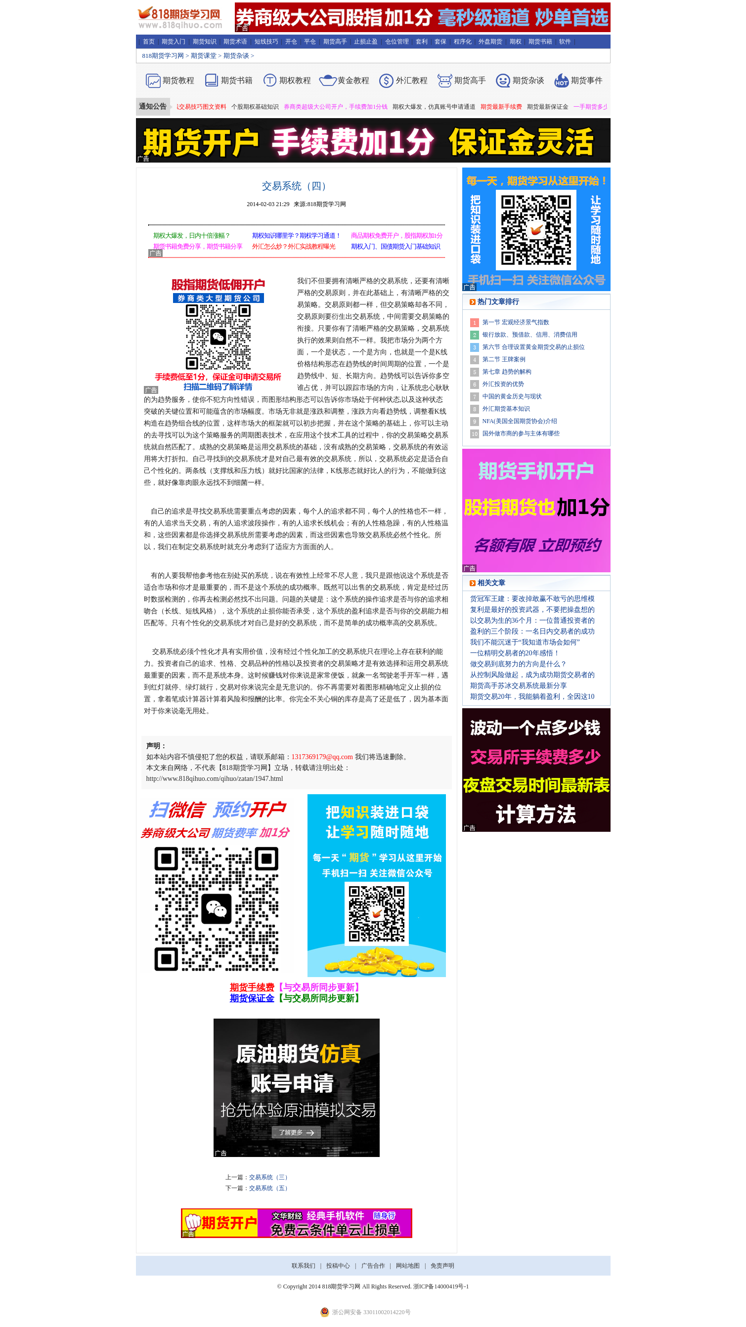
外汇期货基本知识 (506, 408)
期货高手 (335, 41)
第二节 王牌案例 (504, 359)
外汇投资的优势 (503, 384)
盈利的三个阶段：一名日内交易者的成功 (532, 631)
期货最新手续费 (505, 106)
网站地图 (408, 1265)
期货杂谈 (236, 55)
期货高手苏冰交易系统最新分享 (518, 685)
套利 (422, 41)
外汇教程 (412, 80)
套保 (440, 41)
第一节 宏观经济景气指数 (516, 322)
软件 (565, 41)
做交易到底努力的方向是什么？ (518, 664)
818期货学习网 (163, 55)
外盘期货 (490, 41)
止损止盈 (366, 41)
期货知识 (205, 41)
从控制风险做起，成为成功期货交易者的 (532, 675)
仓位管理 (397, 41)
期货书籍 (540, 41)
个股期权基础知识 (258, 106)
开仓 (291, 41)
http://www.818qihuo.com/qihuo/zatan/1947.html (214, 778)
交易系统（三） (270, 1177)
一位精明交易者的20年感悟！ (515, 653)
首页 (149, 41)
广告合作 (373, 1265)
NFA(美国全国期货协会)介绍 (520, 421)
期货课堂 (204, 55)
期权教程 (295, 80)
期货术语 (235, 41)
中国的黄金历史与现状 (512, 396)
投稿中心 (338, 1265)
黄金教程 (353, 80)
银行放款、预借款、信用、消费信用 (530, 334)
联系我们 (303, 1265)
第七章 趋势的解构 (507, 371)
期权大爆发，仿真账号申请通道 (437, 106)
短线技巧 (266, 41)
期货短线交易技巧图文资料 (194, 106)
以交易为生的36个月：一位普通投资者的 (532, 620)
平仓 (310, 41)
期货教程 (178, 80)
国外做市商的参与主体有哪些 (521, 433)
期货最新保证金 (551, 106)
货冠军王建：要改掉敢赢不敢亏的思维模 (532, 598)
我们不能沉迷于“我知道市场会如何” (525, 642)
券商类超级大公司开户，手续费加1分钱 (339, 106)
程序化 (463, 41)
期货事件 (587, 80)
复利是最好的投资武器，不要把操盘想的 (532, 609)
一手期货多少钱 (597, 106)
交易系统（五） (270, 1188)
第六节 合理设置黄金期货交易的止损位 (534, 346)
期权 (516, 41)
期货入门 (173, 41)
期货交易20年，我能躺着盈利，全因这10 (532, 696)
